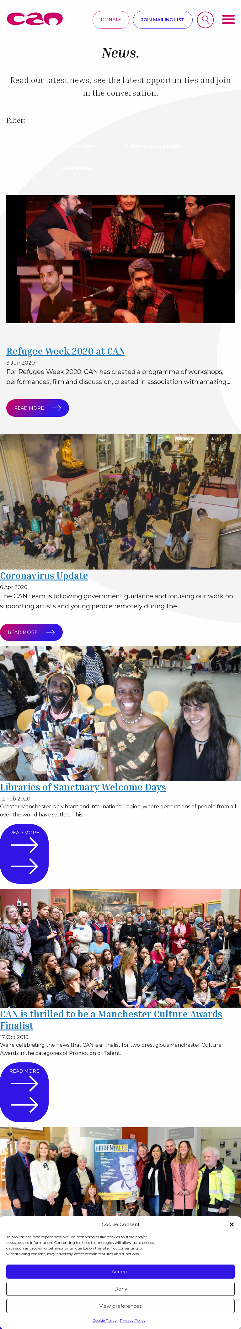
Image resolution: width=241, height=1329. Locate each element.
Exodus (27, 168)
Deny (120, 1289)
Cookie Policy (105, 1320)
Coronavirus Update (46, 575)
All (21, 146)
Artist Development (75, 146)
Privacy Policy (133, 1320)
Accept (120, 1272)
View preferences (120, 1306)
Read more (34, 408)
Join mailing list (163, 20)
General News (80, 168)
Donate (111, 20)
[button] (231, 1224)
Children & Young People (155, 146)
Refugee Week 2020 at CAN (67, 351)
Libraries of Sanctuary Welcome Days (85, 787)
